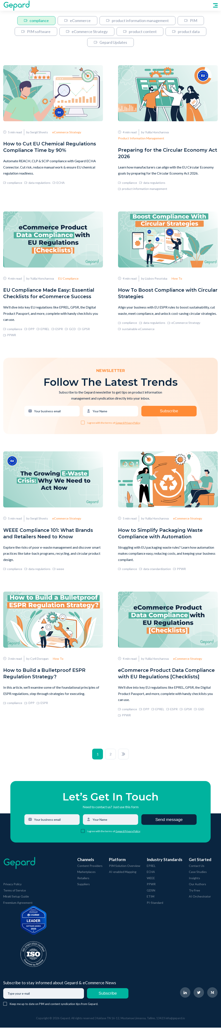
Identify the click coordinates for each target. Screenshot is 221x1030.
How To (177, 279)
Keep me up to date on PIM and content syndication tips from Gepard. (54, 1006)
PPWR (9, 336)
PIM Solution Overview (124, 868)
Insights (194, 880)
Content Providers (90, 868)
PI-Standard (155, 905)
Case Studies (198, 874)
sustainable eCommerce (136, 330)
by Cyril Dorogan (37, 661)
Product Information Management (141, 139)
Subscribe (169, 412)
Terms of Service (14, 893)
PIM (190, 20)
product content (140, 31)
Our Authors (197, 886)
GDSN (151, 893)
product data (186, 31)
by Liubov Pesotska (154, 279)
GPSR (84, 330)
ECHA (59, 183)
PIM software (36, 31)
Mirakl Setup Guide (16, 899)
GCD (70, 330)
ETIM (150, 899)
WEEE (151, 880)
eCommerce (77, 20)
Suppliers (83, 886)
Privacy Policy (12, 886)
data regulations (37, 183)
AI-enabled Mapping (122, 874)
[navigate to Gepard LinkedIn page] (185, 995)
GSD (199, 711)
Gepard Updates (110, 42)
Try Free (194, 893)
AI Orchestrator (200, 899)
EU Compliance (68, 279)
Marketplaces (86, 874)
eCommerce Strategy (87, 31)
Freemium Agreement (18, 905)
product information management (137, 20)
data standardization (155, 571)
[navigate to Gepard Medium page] (212, 995)
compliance (36, 20)
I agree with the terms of (101, 424)
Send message (169, 822)
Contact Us (196, 868)
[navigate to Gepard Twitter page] (199, 995)
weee (58, 570)
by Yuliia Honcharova (155, 133)
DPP (29, 330)
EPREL (43, 330)
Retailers (83, 880)
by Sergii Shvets (37, 133)
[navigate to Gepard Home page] (16, 5)
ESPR (57, 330)
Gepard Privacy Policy (127, 424)
